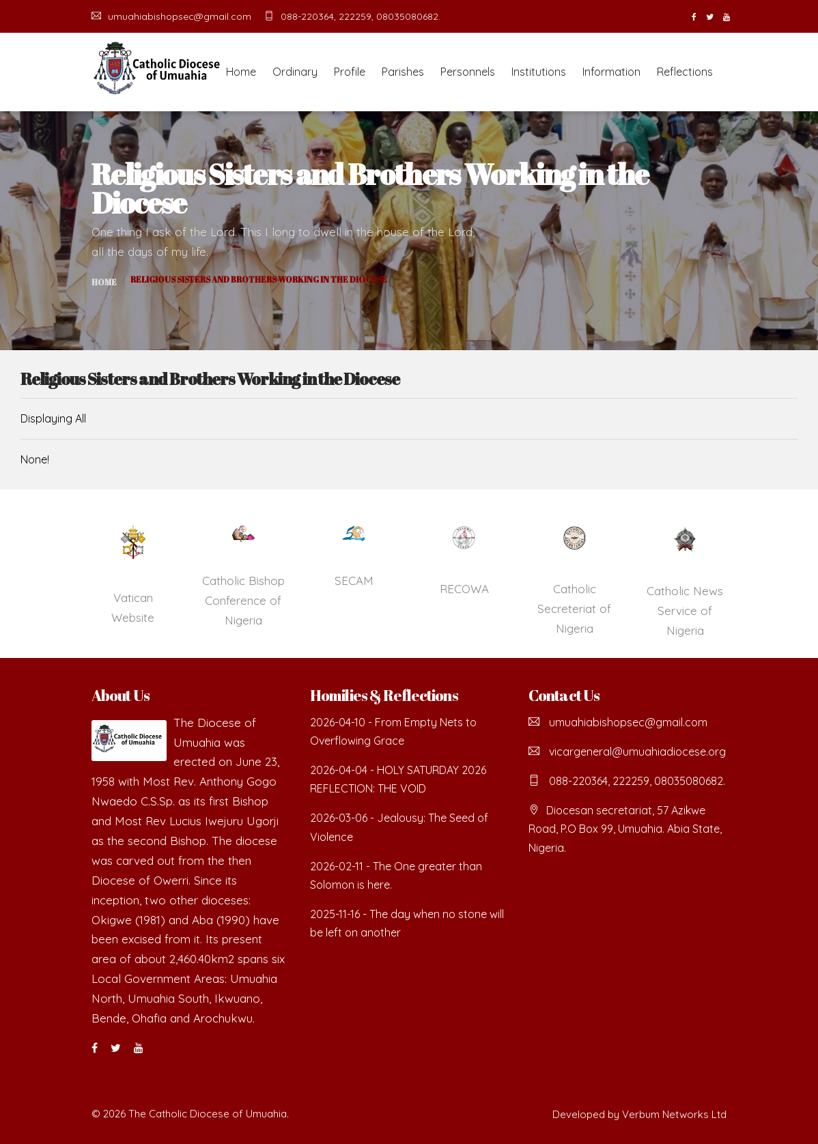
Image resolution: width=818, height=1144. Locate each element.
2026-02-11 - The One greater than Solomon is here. (396, 875)
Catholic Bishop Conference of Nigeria (243, 600)
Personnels (467, 71)
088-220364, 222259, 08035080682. (352, 16)
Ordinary (295, 71)
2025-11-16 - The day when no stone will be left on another (407, 923)
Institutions (538, 71)
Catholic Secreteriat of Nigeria (574, 608)
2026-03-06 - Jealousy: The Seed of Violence (399, 827)
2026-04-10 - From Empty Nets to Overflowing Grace (393, 731)
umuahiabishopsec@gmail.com (171, 16)
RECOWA (464, 589)
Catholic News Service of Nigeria (685, 611)
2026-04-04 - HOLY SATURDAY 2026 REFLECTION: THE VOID (398, 779)
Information (611, 71)
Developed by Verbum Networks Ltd (639, 1114)
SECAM (354, 580)
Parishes (403, 71)
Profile (349, 71)
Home (241, 71)
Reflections (685, 71)
